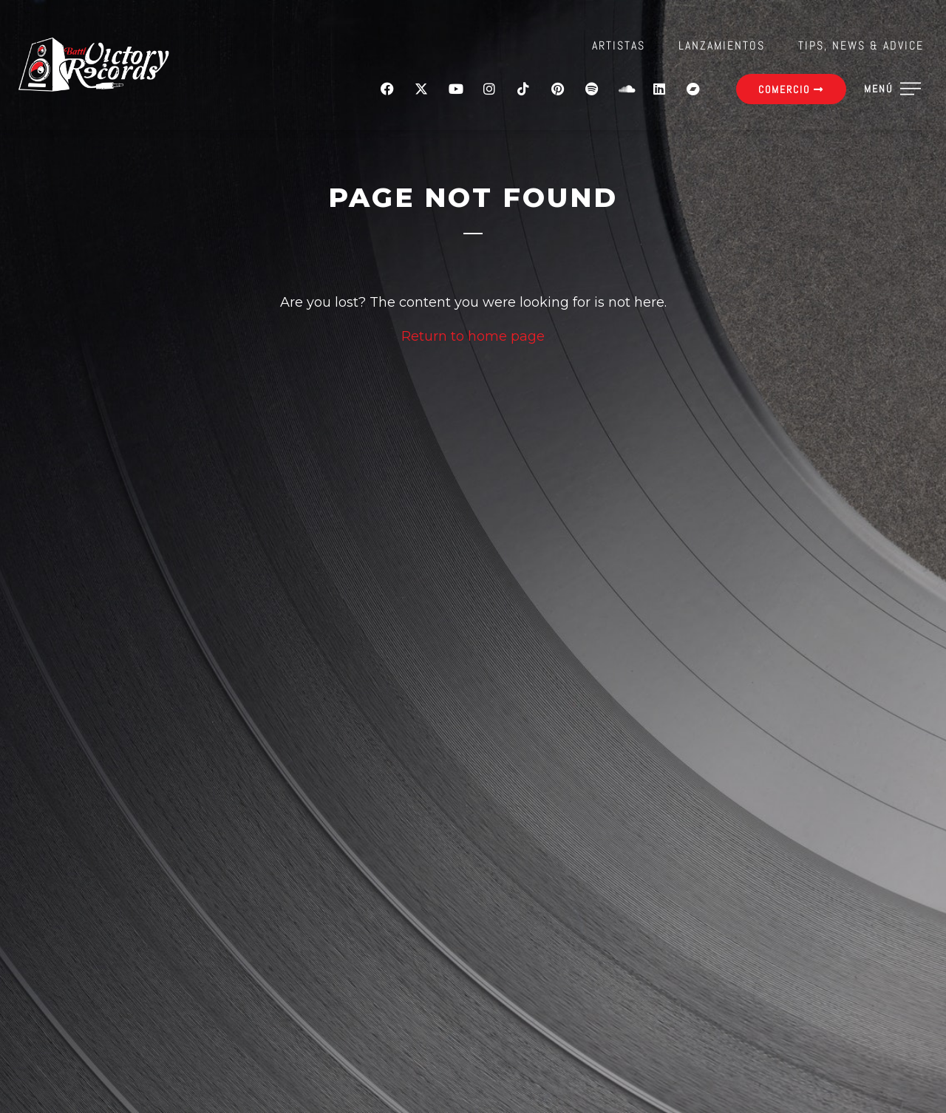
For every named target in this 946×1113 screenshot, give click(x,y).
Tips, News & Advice (861, 45)
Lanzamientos (721, 45)
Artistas (618, 45)
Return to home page (473, 336)
